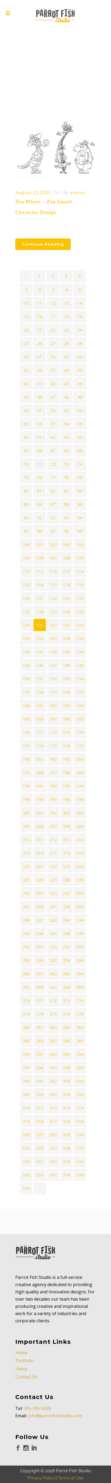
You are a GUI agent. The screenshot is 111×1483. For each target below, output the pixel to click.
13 (66, 303)
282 (53, 1027)
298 (66, 1067)
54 (79, 410)
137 (53, 638)
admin (77, 192)
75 (26, 477)
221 (39, 866)
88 (66, 504)
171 (39, 732)
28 (66, 343)
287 (53, 1040)
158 (66, 692)
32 (53, 356)
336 (39, 1174)
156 (39, 692)
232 (53, 893)
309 (80, 1094)
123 (66, 598)
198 (66, 799)
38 (66, 370)
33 (66, 356)
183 (66, 759)
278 (66, 1014)
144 (80, 651)
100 (26, 544)
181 (39, 759)
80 (26, 491)
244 (80, 920)
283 (66, 1027)
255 (26, 960)
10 (26, 303)
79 (79, 477)
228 (66, 879)
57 (53, 423)
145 (26, 665)
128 (66, 611)
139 (80, 638)
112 (53, 571)
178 (66, 745)
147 (53, 665)
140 (26, 651)
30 (26, 356)
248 (66, 933)
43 (66, 383)
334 (80, 1161)
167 (53, 719)
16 (39, 316)
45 (26, 397)
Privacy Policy (40, 1452)
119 (80, 584)
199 (80, 799)
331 (39, 1161)
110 (26, 571)
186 (39, 772)
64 (79, 437)
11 (39, 303)
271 (39, 1000)
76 (39, 477)
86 (39, 504)
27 (53, 343)
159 (80, 692)
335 (26, 1174)
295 (26, 1067)
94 (79, 517)
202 (53, 812)
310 (26, 1107)
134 (80, 625)
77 (53, 477)
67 (53, 450)
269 (80, 987)
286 (39, 1040)
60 (26, 437)
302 (53, 1081)
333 (66, 1161)
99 (79, 531)
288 (66, 1040)
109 (80, 558)
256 (39, 960)
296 (39, 1067)
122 (53, 598)
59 (79, 423)
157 (53, 692)
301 (39, 1081)
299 (80, 1067)
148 (66, 665)
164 (80, 705)
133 (66, 625)
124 (80, 598)
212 (53, 839)
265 (26, 987)
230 (26, 893)
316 (39, 1121)
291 (39, 1054)
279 (80, 1014)
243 (66, 920)
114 (80, 571)
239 (80, 906)
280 (26, 1027)
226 (39, 879)
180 (26, 759)
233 (66, 893)
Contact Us (27, 1352)
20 (26, 330)
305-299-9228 (37, 1383)
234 (80, 893)
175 (26, 745)
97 (53, 531)
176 (39, 745)
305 (26, 1094)
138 (66, 638)
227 (53, 879)
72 (53, 464)
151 (39, 678)
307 (53, 1094)
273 (66, 1000)
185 (26, 772)
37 (53, 370)
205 (26, 826)
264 (80, 973)
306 (39, 1094)
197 (53, 799)
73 (66, 464)
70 (26, 464)
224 (80, 866)
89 (79, 504)
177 (53, 745)
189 (80, 772)
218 (66, 853)
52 (53, 410)
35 (26, 370)
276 (39, 1014)
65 (26, 450)
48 (66, 397)
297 (53, 1067)
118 (66, 584)
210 (26, 839)
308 (66, 1094)
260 (26, 973)
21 (39, 330)
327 (53, 1148)
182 (53, 759)
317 (53, 1121)
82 (53, 491)
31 (39, 356)
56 (39, 423)
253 (66, 947)
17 (53, 316)
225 (26, 879)
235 (26, 906)
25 (26, 343)
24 (79, 330)
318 (66, 1121)
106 (39, 558)
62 (53, 437)
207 (53, 826)
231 (39, 893)
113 (66, 571)
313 (66, 1107)
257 (53, 960)
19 (79, 316)
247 (53, 933)
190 (26, 786)
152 (53, 678)
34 (79, 356)
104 (80, 544)
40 (26, 383)
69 (79, 450)
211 (39, 839)
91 (39, 517)
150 (26, 678)
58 (66, 423)
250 (26, 947)
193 (66, 786)
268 (66, 987)
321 (39, 1134)
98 (66, 531)
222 (53, 866)
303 (66, 1081)
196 (39, 799)
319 (80, 1121)
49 (79, 397)
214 (80, 839)
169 (80, 719)
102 (53, 544)
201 (39, 812)
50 (26, 410)
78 (66, 477)
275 (26, 1014)
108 (66, 558)
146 (39, 665)
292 (53, 1054)
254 (80, 947)
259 (80, 960)
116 (39, 584)
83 (66, 491)
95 (26, 531)
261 (39, 973)
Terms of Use (71, 1452)
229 (80, 879)
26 (39, 343)
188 (66, 772)
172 (53, 732)
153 (66, 678)
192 (53, 786)
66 (39, 450)
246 (39, 933)
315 (26, 1121)
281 (39, 1027)
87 (53, 504)
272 (53, 1000)
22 (53, 330)
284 (80, 1027)
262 (53, 973)
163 (66, 705)
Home (22, 1328)
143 (66, 651)
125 (26, 611)
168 (66, 719)
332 (53, 1161)
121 (39, 598)
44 (79, 383)
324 (80, 1134)
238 (66, 906)
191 (39, 786)
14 (79, 303)
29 (79, 343)
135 (26, 638)
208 (66, 826)
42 (53, 383)
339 (80, 1174)
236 (39, 906)
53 (66, 410)
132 (53, 625)
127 (53, 611)
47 (53, 397)
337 (53, 1174)
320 (26, 1134)
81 (39, 491)
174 (80, 732)
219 (80, 853)
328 (66, 1148)
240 (26, 920)
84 (79, 491)
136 (39, 638)
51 (39, 410)
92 (53, 517)
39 (79, 370)
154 (80, 678)
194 (80, 786)
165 (26, 719)
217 (53, 853)
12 (53, 303)
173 (66, 732)
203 (66, 812)
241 (39, 920)
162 (53, 705)
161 (39, 705)
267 (53, 987)
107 (53, 558)
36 (39, 370)
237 (53, 906)
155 (26, 692)
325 (26, 1148)
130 (26, 625)
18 (66, 316)
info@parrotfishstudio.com (55, 1391)
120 (26, 598)
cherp (21, 1344)
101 (39, 544)
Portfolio (25, 1336)
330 (26, 1161)
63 (66, 437)
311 (39, 1107)
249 (80, 933)
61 (39, 437)
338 (66, 1174)
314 (80, 1107)
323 (66, 1134)
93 (66, 517)
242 (53, 920)
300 (26, 1081)
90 (26, 517)
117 (53, 584)
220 (26, 866)
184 (80, 759)
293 (66, 1054)
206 (39, 826)
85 (26, 504)
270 (26, 1000)
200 (26, 812)
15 (26, 316)
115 (26, 584)
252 (53, 947)
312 (53, 1107)
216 (39, 853)
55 (26, 423)
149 (80, 665)
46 (39, 397)
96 (39, 531)
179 (80, 745)
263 (66, 973)
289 (80, 1040)
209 (80, 826)
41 (39, 383)
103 (66, 544)
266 (39, 987)
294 (80, 1054)
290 (26, 1054)
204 (80, 812)
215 (26, 853)
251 (39, 947)
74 (79, 464)
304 (80, 1081)
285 (26, 1040)
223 (66, 866)
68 (66, 450)
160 (26, 705)
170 (26, 732)
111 (39, 571)
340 (26, 1188)
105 (26, 558)
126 (39, 611)
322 (53, 1134)
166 (39, 719)
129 (80, 611)
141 (39, 651)
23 (66, 330)
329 (80, 1148)
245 (26, 933)
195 (26, 799)
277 (53, 1014)
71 (39, 464)
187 (53, 772)
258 (66, 960)
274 (80, 1000)
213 (66, 839)
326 (39, 1148)
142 (53, 651)
